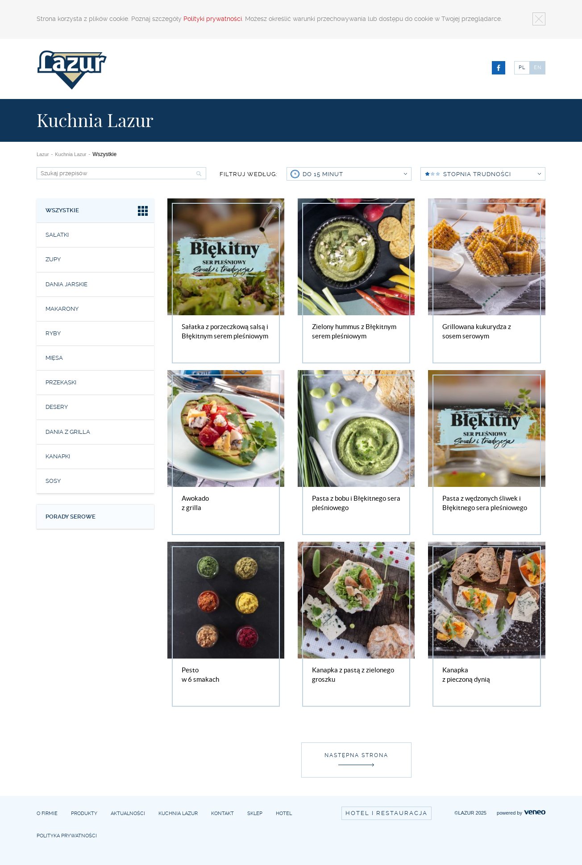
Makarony (62, 308)
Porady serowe (71, 516)
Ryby (53, 333)
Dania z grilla (68, 431)
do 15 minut (355, 174)
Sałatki (57, 234)
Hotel (284, 813)
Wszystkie (98, 212)
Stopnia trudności (492, 174)
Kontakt (222, 813)
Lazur (43, 154)
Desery (57, 407)
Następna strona (356, 755)
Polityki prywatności (212, 18)
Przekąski (61, 382)
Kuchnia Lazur (70, 154)
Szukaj (198, 174)
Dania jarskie (66, 284)
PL (522, 67)
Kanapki (58, 456)
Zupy (53, 259)
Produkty (84, 813)
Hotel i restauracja (386, 813)
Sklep (254, 813)
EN (538, 67)
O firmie (47, 813)
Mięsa (54, 357)
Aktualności (128, 813)
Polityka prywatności (67, 836)
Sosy (53, 481)
